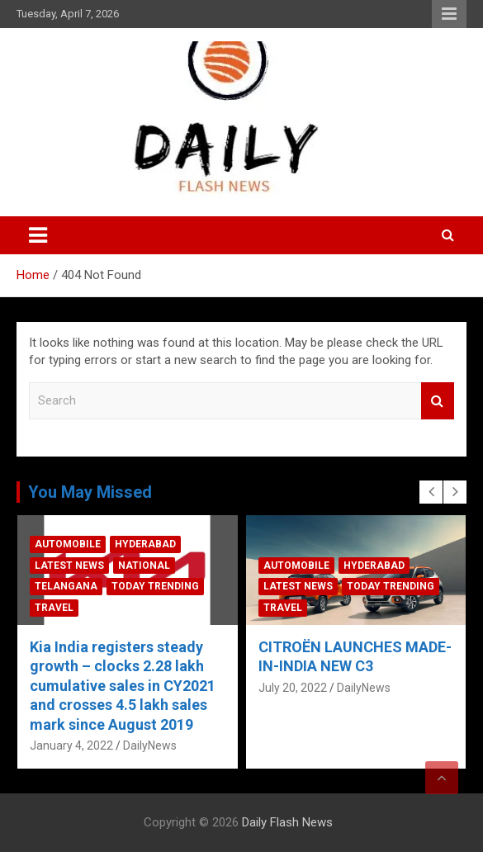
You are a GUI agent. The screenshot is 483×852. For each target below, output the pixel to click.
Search (437, 400)
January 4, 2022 (71, 745)
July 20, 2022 (292, 687)
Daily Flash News (287, 822)
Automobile (68, 544)
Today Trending (155, 586)
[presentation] (431, 492)
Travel (54, 607)
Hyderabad (145, 544)
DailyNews (150, 745)
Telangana (66, 586)
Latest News (69, 565)
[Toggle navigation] (38, 235)
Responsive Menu (449, 14)
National (144, 565)
